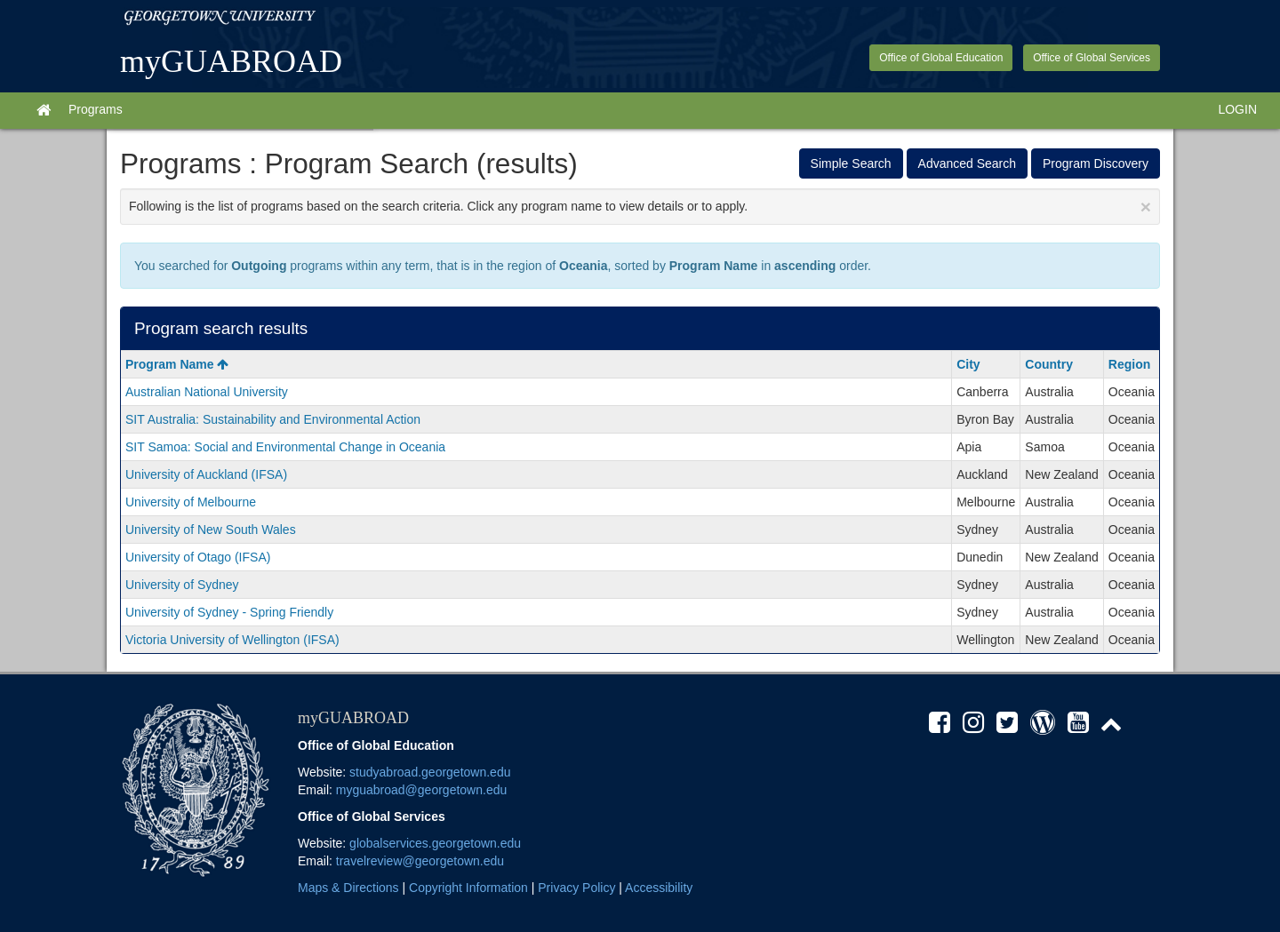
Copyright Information (468, 887)
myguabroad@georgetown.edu (421, 790)
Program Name (176, 364)
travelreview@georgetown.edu (420, 861)
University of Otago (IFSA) (197, 557)
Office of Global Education (941, 58)
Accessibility (658, 887)
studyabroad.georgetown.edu (429, 772)
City (968, 364)
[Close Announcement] (1145, 206)
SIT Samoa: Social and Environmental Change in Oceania (285, 447)
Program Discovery (1095, 163)
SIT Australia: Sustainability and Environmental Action (272, 419)
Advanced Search (967, 163)
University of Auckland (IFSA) (206, 474)
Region (1129, 364)
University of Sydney (182, 585)
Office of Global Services (1091, 58)
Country (1049, 364)
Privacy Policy (576, 887)
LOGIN (1237, 109)
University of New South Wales (210, 529)
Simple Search (851, 163)
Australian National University (206, 392)
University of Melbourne (190, 502)
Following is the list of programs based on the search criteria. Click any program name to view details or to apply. (640, 206)
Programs (95, 109)
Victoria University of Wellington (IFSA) (232, 640)
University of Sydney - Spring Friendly (229, 612)
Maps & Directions (348, 887)
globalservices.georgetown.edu (435, 843)
